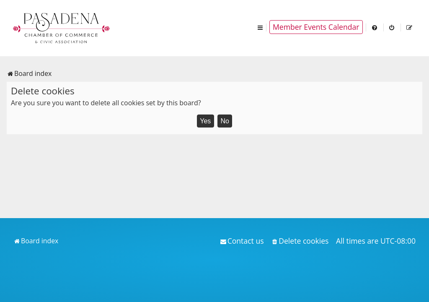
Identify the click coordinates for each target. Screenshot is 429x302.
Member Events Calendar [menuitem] (316, 27)
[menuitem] (375, 27)
